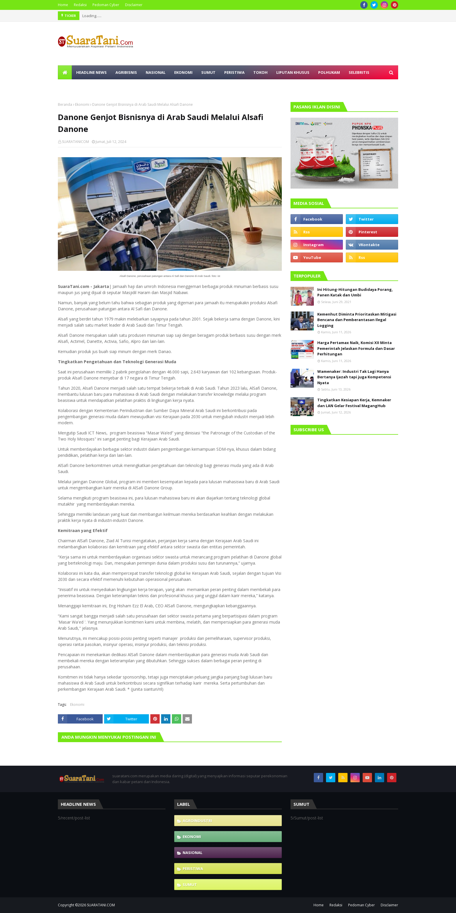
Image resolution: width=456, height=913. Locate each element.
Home (63, 4)
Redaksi (80, 4)
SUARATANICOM (75, 141)
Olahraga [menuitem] (72, 86)
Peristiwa (193, 868)
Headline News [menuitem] (91, 72)
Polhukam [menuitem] (329, 72)
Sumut (190, 884)
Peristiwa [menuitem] (234, 72)
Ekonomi (82, 104)
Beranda (65, 104)
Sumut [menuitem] (208, 72)
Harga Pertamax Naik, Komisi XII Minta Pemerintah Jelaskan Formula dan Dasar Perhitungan (356, 348)
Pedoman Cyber (105, 4)
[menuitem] (65, 72)
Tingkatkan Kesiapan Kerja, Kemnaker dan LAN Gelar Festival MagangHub (354, 402)
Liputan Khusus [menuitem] (292, 72)
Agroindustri (197, 820)
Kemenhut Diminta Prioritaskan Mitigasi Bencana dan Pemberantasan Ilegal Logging (356, 320)
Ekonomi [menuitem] (183, 72)
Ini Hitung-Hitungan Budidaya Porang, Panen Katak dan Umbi (355, 292)
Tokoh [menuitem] (260, 72)
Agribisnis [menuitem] (126, 72)
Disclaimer (133, 4)
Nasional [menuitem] (155, 72)
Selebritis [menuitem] (359, 72)
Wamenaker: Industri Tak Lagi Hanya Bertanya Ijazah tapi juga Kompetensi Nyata (354, 377)
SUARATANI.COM (101, 905)
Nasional (192, 852)
